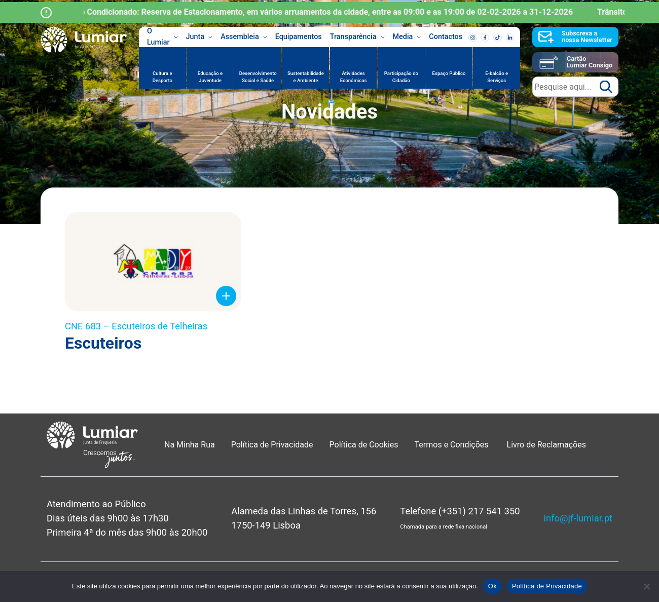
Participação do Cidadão (401, 76)
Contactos (445, 36)
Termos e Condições (453, 444)
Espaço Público (449, 73)
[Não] (646, 586)
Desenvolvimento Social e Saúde (258, 76)
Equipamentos (298, 36)
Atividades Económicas (353, 76)
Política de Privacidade (272, 444)
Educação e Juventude (210, 76)
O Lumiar (162, 37)
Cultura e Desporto (162, 76)
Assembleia (244, 37)
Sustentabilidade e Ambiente (305, 76)
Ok (492, 586)
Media (407, 37)
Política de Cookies (364, 444)
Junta (199, 37)
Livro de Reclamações (546, 444)
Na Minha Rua (189, 444)
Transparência (357, 37)
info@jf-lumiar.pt (578, 518)
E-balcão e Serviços (496, 76)
